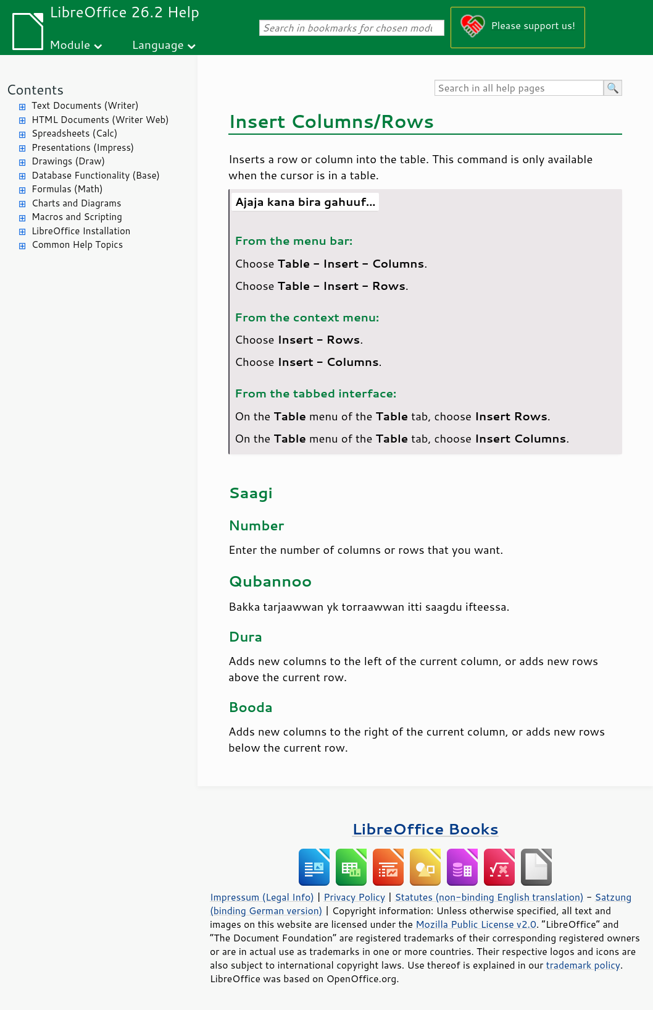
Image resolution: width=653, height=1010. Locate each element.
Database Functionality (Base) (95, 175)
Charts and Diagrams (76, 203)
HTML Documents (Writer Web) (100, 119)
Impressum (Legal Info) (262, 897)
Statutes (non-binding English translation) (488, 897)
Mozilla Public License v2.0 (475, 924)
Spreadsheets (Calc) (74, 133)
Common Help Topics (77, 244)
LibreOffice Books (425, 828)
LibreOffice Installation (80, 230)
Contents (35, 89)
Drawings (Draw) (68, 161)
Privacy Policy (354, 897)
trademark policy (583, 965)
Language (158, 44)
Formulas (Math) (67, 188)
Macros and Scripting (76, 216)
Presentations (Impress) (82, 147)
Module (69, 44)
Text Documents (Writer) (85, 105)
